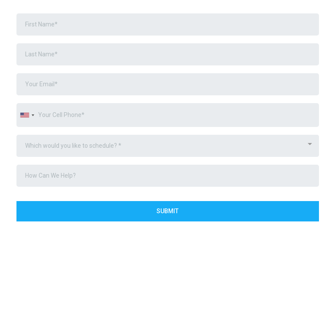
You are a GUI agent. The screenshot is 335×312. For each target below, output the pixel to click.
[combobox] (27, 115)
